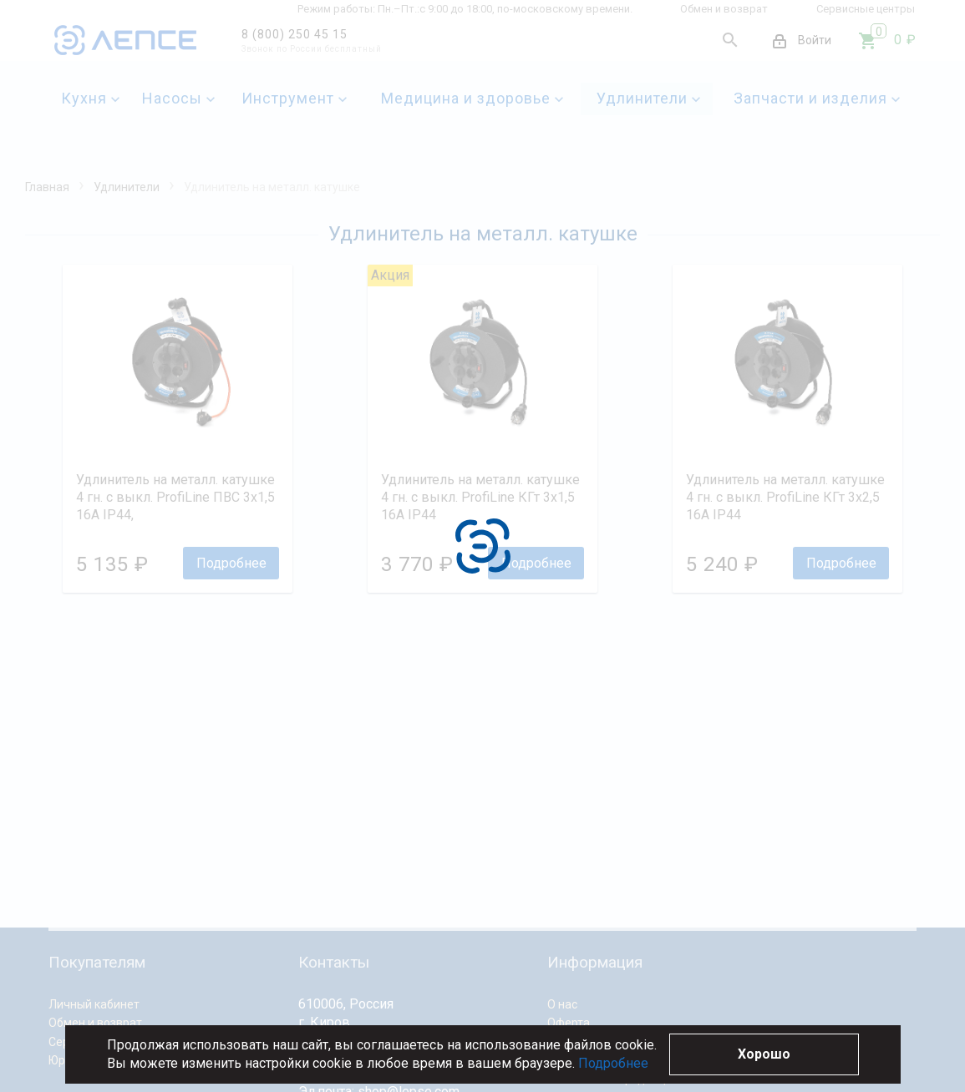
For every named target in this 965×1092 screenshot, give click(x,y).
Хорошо (764, 1054)
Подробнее (613, 1063)
